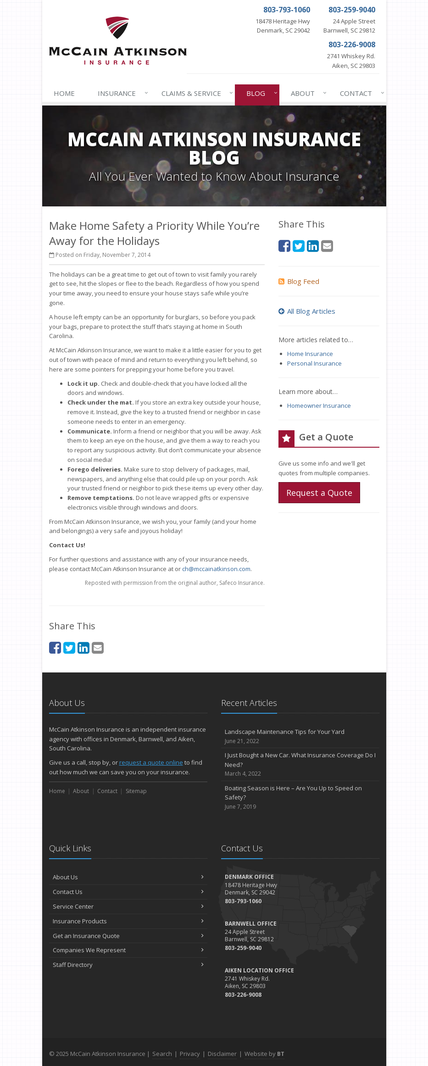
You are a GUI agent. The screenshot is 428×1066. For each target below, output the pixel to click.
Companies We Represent (128, 950)
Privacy (190, 1053)
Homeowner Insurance (319, 405)
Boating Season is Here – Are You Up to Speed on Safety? (300, 797)
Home (64, 93)
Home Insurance (310, 354)
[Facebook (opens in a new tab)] (55, 647)
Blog (259, 93)
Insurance (121, 93)
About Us (128, 877)
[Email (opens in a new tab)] (98, 647)
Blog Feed (298, 281)
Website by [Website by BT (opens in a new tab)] (264, 1053)
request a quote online (151, 762)
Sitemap (136, 791)
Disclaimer (222, 1053)
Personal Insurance (314, 363)
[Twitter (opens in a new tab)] (69, 647)
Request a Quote (319, 492)
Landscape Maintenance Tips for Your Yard (300, 736)
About (307, 93)
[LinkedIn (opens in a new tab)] (83, 647)
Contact (360, 93)
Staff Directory (128, 965)
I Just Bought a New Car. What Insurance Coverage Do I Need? (300, 764)
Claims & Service (195, 93)
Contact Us (128, 892)
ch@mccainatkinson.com (216, 569)
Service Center (128, 906)
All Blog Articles (306, 311)
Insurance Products (128, 921)
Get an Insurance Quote (128, 936)
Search (162, 1053)
